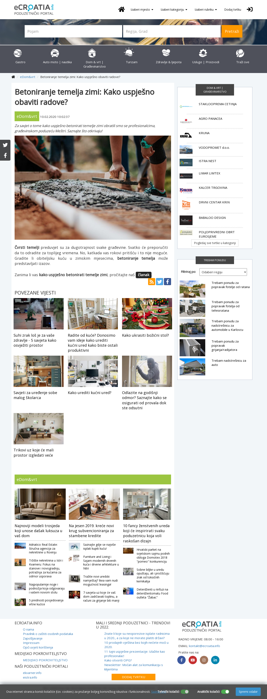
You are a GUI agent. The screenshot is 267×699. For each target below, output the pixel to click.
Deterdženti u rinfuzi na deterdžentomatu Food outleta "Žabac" (152, 593)
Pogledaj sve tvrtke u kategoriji (215, 243)
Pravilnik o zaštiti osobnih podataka (48, 634)
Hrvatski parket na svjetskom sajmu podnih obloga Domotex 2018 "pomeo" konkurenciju (153, 555)
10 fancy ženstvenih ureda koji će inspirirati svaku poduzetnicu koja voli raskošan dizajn (146, 533)
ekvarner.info (32, 673)
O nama (28, 629)
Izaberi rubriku (206, 9)
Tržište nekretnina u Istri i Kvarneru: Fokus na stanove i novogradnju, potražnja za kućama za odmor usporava (46, 568)
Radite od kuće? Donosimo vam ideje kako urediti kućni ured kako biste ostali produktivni (93, 343)
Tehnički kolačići (168, 692)
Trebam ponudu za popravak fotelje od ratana (231, 285)
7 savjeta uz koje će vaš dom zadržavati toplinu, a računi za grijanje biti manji (101, 596)
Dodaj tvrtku (232, 9)
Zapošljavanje (33, 638)
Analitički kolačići (208, 692)
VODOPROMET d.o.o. (214, 147)
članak (143, 274)
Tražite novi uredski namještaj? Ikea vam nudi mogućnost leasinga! (100, 580)
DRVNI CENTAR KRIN (214, 202)
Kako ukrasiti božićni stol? (145, 335)
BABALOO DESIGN (212, 217)
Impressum (31, 643)
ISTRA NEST (207, 161)
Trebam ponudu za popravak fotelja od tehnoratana (225, 306)
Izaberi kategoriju (174, 9)
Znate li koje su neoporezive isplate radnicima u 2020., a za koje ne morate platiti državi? (137, 635)
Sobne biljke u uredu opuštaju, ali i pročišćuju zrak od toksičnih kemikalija (153, 575)
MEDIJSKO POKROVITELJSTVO (45, 660)
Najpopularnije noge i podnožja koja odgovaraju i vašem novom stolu (47, 588)
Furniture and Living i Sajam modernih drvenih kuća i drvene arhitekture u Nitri (101, 563)
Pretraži (232, 31)
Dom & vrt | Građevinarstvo (94, 59)
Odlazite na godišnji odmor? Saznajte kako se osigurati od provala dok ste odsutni (144, 400)
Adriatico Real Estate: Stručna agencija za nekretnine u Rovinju (43, 548)
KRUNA (204, 133)
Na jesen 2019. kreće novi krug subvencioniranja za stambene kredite (91, 530)
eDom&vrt (27, 77)
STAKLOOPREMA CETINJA (218, 104)
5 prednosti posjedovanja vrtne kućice (46, 602)
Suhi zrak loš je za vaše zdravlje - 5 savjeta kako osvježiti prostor (35, 340)
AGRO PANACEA (210, 118)
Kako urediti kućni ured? (89, 392)
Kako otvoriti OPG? (118, 660)
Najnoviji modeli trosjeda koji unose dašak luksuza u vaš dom (38, 530)
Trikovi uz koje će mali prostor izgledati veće (34, 452)
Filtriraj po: (188, 272)
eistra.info (30, 677)
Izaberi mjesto (142, 9)
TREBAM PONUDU (215, 260)
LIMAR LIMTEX (209, 173)
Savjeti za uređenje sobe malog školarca (35, 395)
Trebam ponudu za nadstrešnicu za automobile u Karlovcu (227, 325)
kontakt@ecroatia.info (204, 646)
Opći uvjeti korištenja (38, 647)
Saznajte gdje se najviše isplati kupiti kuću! (99, 546)
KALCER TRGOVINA (213, 187)
